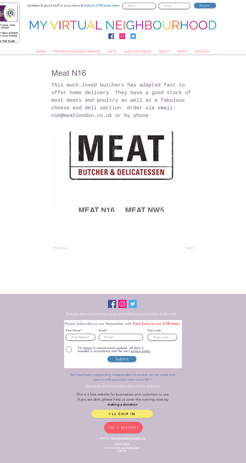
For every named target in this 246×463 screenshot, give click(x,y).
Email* (103, 330)
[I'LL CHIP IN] (122, 414)
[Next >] (190, 248)
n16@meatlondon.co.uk (81, 115)
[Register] (205, 5)
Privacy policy (122, 443)
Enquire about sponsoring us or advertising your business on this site (121, 313)
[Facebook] (111, 36)
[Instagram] (122, 36)
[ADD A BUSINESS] (123, 427)
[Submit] (122, 359)
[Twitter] (133, 36)
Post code (154, 330)
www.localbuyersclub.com (113, 379)
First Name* (74, 330)
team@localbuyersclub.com (128, 438)
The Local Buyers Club (127, 447)
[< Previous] (60, 248)
